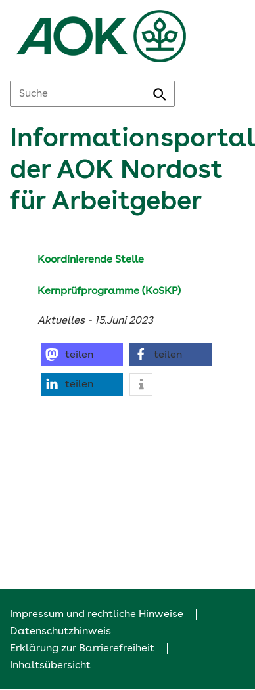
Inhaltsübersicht (50, 665)
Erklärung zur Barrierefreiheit (82, 648)
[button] (82, 354)
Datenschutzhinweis (60, 631)
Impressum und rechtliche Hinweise (96, 614)
